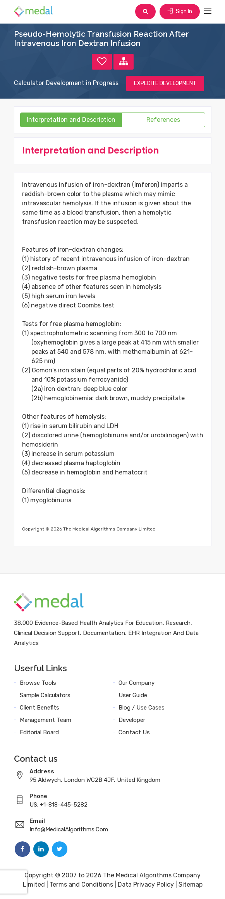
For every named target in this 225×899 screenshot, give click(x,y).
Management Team (45, 719)
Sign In (179, 11)
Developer (132, 719)
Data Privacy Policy (146, 884)
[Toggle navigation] (207, 11)
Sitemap (191, 884)
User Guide (133, 695)
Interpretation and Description (71, 119)
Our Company (137, 682)
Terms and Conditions (81, 884)
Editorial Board (39, 732)
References (163, 119)
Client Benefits (39, 707)
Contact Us (134, 732)
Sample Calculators (45, 695)
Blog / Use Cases (142, 707)
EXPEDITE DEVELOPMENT (165, 83)
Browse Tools (38, 682)
